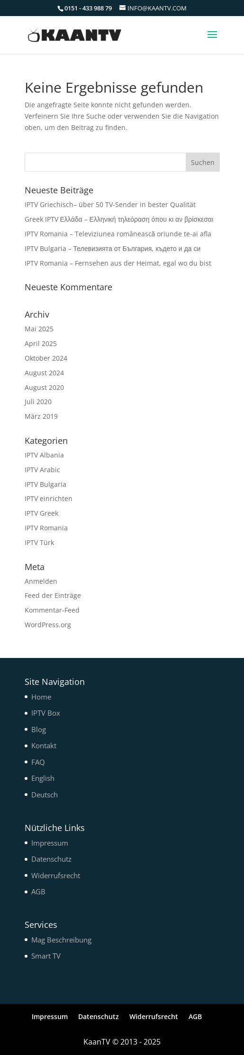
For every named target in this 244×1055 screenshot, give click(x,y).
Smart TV (46, 955)
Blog (38, 729)
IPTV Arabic (42, 469)
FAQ (38, 762)
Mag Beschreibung (61, 939)
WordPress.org (48, 624)
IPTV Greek (41, 513)
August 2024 (44, 372)
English (42, 778)
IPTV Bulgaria (45, 484)
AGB (38, 891)
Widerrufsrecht (55, 875)
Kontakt (43, 745)
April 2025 (41, 343)
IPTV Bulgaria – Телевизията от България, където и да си (113, 248)
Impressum (49, 842)
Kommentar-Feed (52, 609)
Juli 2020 (38, 401)
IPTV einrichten (48, 498)
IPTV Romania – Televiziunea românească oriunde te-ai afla (118, 233)
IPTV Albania (44, 454)
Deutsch (44, 794)
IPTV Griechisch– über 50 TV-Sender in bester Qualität (110, 204)
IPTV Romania (46, 527)
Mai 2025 (39, 328)
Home (41, 696)
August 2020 (44, 387)
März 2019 (41, 416)
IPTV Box (45, 713)
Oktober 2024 (46, 358)
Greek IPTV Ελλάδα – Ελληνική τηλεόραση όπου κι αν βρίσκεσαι (119, 219)
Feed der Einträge (53, 595)
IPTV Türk (39, 542)
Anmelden (41, 581)
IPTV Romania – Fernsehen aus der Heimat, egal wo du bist (118, 263)
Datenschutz (51, 859)
